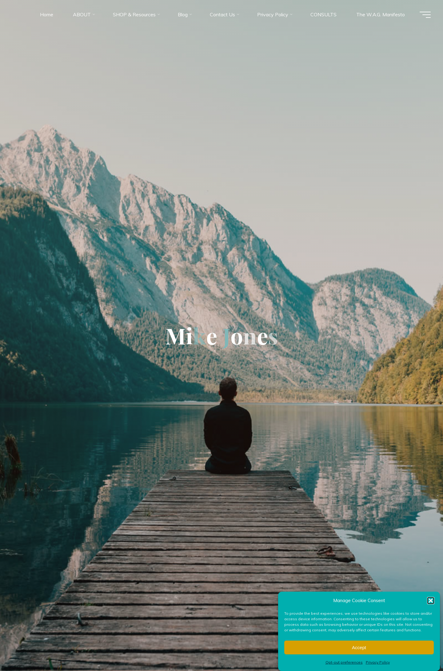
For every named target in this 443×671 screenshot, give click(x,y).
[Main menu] (425, 15)
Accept (359, 655)
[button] (431, 608)
